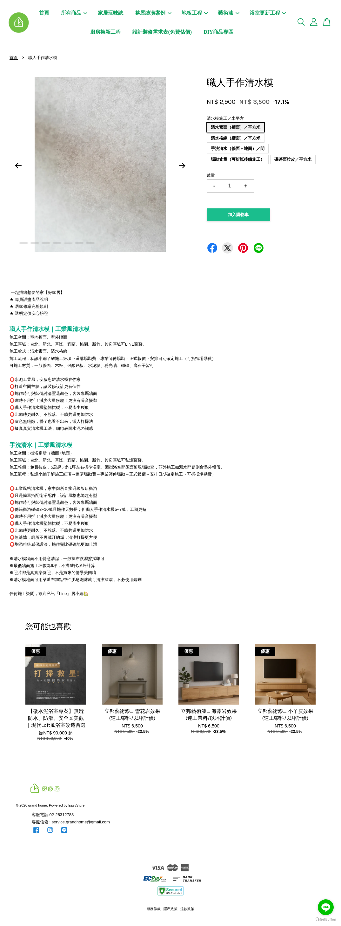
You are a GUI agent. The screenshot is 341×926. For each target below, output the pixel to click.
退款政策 (187, 909)
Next (182, 166)
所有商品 (74, 13)
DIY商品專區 (218, 32)
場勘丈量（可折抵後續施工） (237, 159)
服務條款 (154, 909)
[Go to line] (326, 907)
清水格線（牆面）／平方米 (235, 138)
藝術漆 (228, 13)
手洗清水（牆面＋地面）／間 (237, 148)
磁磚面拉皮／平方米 (292, 159)
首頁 (44, 13)
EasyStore (76, 805)
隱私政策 (170, 909)
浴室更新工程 (268, 13)
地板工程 (195, 13)
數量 (211, 175)
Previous (18, 166)
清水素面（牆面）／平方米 (235, 127)
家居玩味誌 (110, 13)
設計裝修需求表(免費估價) (162, 32)
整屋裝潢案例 (153, 13)
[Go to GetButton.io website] (326, 919)
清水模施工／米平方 (225, 118)
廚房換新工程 (105, 32)
